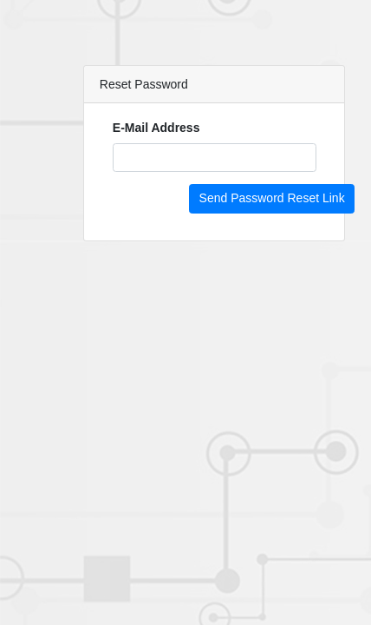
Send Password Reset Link (272, 198)
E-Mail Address (156, 128)
